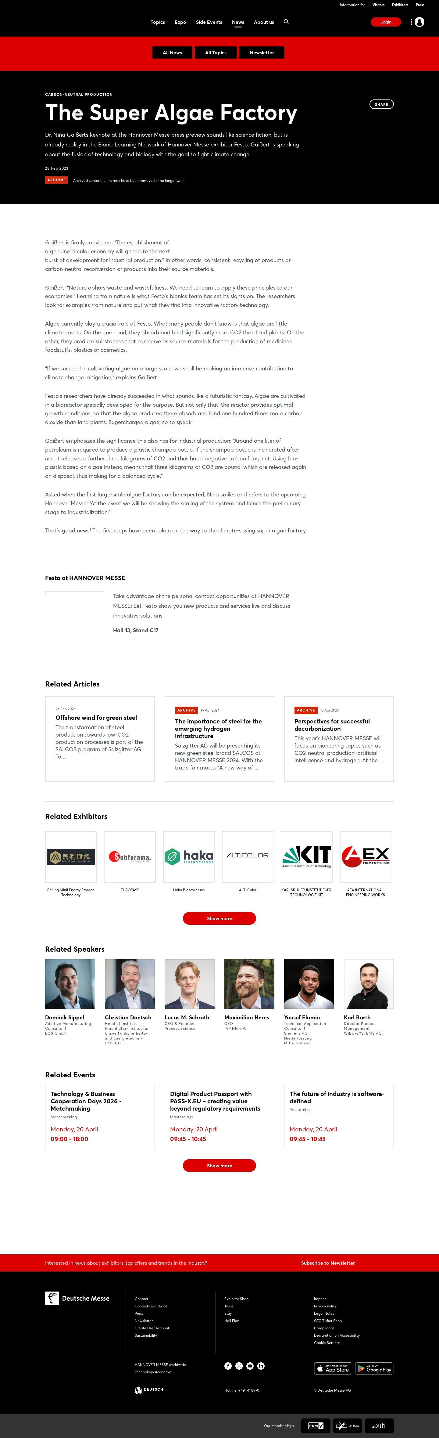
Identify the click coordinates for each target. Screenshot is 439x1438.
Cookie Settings (327, 1342)
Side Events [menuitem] (209, 22)
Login (385, 22)
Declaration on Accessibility (337, 1335)
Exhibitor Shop (236, 1298)
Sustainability (146, 1335)
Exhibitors (400, 4)
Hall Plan (231, 1320)
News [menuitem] (238, 22)
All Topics (216, 52)
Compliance (324, 1328)
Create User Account (152, 1328)
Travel (229, 1306)
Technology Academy (153, 1372)
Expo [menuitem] (180, 22)
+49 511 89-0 (248, 1390)
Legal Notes (324, 1313)
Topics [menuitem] (158, 22)
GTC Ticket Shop (328, 1320)
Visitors (378, 4)
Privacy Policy (325, 1306)
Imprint (320, 1298)
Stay (228, 1313)
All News (172, 52)
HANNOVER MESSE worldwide (160, 1364)
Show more (219, 976)
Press (420, 4)
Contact (141, 1298)
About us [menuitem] (264, 22)
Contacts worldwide (151, 1306)
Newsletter (262, 52)
